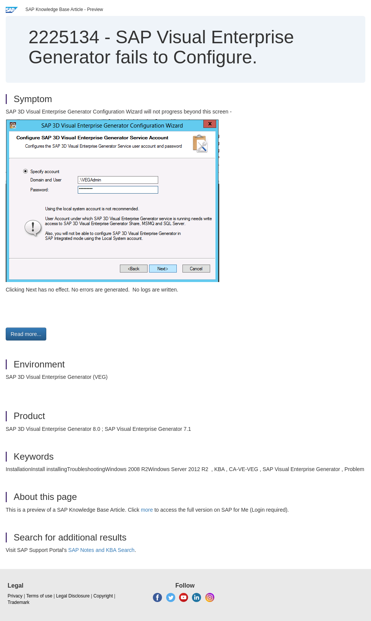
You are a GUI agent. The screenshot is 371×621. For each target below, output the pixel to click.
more (147, 510)
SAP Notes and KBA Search (101, 550)
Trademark (19, 602)
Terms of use (39, 596)
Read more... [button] (26, 334)
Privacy (15, 596)
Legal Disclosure (73, 596)
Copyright (103, 596)
